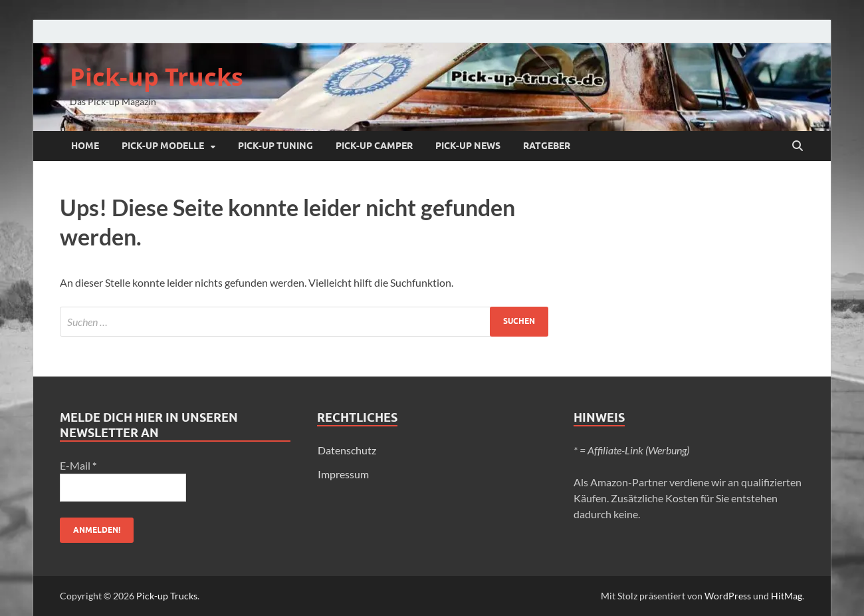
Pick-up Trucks (156, 77)
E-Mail (78, 465)
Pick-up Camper (374, 145)
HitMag (786, 595)
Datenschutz (347, 450)
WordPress (727, 595)
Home (85, 145)
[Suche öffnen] (798, 146)
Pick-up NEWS (467, 145)
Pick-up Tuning (275, 145)
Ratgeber (546, 145)
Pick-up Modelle (163, 145)
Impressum (343, 474)
